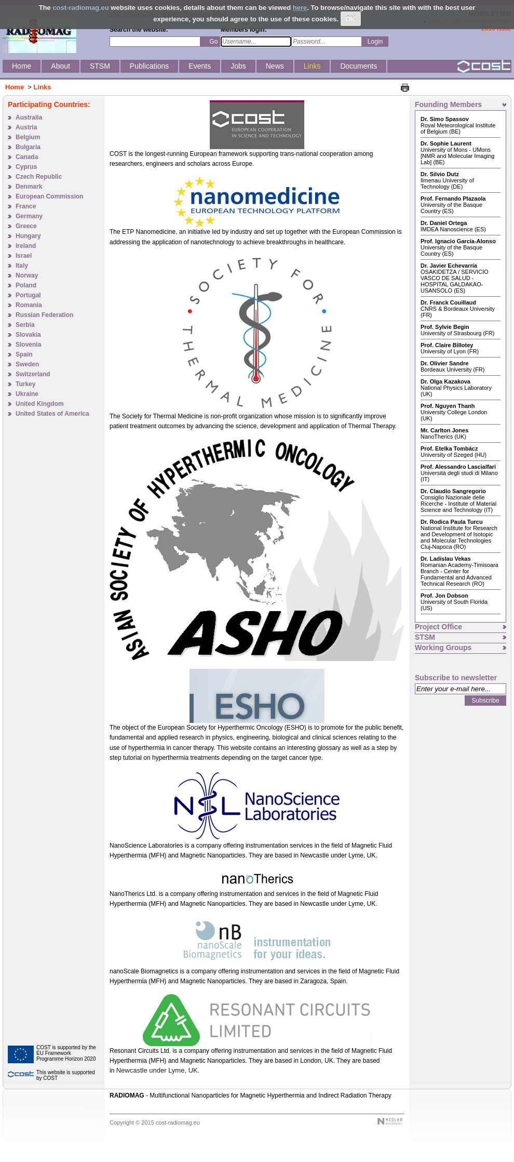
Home (14, 87)
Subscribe (485, 700)
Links (42, 87)
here (300, 7)
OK (351, 18)
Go (213, 41)
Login (375, 41)
